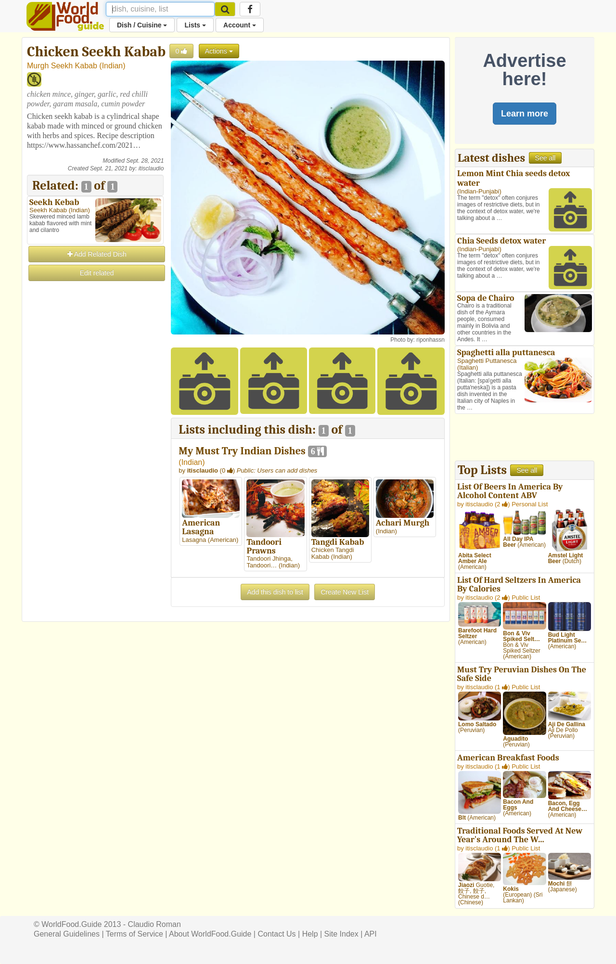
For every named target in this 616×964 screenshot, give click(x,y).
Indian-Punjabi (479, 191)
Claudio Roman (154, 924)
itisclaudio (151, 168)
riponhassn (430, 339)
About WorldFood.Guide (210, 934)
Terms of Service (134, 934)
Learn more (524, 113)
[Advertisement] (95, 427)
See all (545, 158)
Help (310, 934)
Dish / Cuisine (142, 25)
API (370, 934)
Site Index (341, 934)
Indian (112, 66)
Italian (467, 367)
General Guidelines (67, 934)
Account (239, 25)
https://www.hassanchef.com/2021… (84, 145)
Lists (195, 25)
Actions (219, 51)
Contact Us (276, 934)
